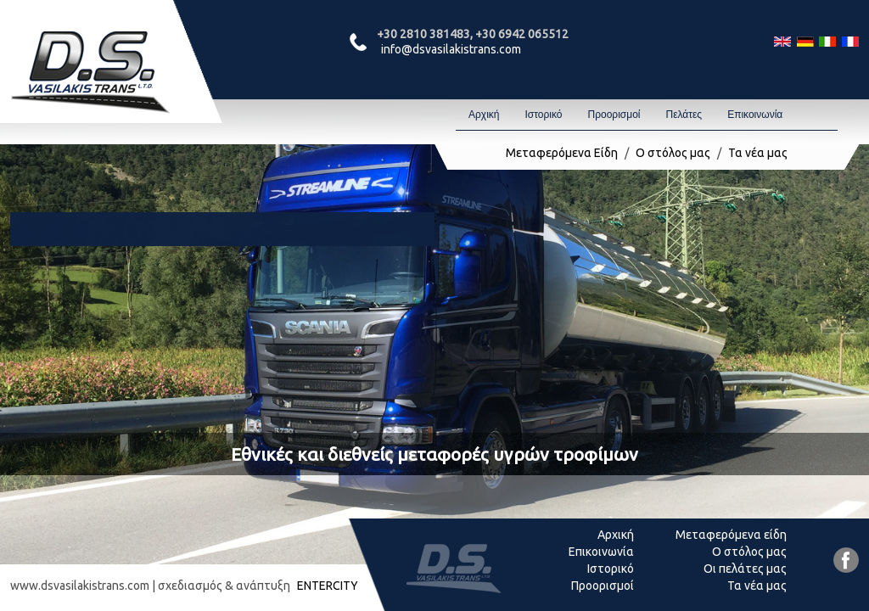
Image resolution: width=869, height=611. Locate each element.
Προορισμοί (613, 115)
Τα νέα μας (758, 153)
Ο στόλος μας (673, 153)
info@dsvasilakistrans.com (451, 49)
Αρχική (483, 115)
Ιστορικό (543, 115)
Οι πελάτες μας (745, 568)
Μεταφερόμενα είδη (731, 534)
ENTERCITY (327, 585)
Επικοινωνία (754, 115)
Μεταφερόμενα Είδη (562, 153)
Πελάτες (683, 115)
